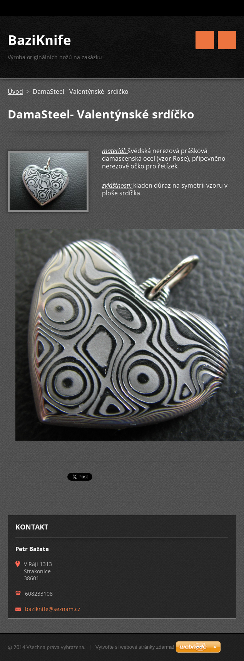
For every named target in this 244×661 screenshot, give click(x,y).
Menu (227, 40)
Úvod (15, 91)
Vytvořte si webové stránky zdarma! (134, 647)
